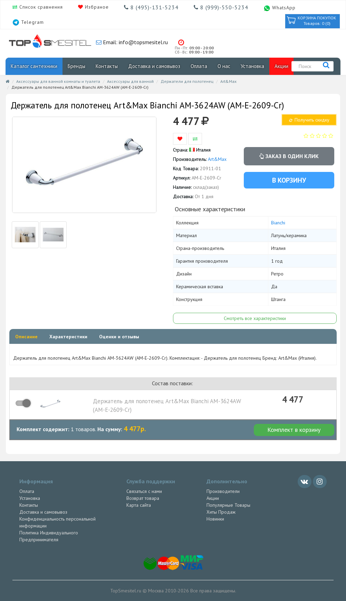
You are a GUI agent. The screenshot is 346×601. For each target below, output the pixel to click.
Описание (26, 336)
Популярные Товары (228, 505)
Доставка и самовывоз (154, 66)
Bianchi (278, 223)
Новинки (215, 519)
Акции (281, 66)
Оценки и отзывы (119, 336)
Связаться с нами (144, 491)
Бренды (76, 66)
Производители (223, 491)
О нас (224, 66)
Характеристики (68, 336)
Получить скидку (308, 120)
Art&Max (228, 81)
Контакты (107, 66)
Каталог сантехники (34, 66)
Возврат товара (142, 498)
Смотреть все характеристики (255, 318)
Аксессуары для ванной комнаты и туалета (58, 81)
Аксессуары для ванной (130, 81)
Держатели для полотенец (187, 81)
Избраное (96, 7)
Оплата (199, 66)
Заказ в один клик (289, 156)
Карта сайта (138, 505)
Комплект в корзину (293, 430)
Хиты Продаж (221, 512)
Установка (252, 66)
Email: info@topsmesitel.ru (135, 42)
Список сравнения (40, 7)
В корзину (289, 180)
